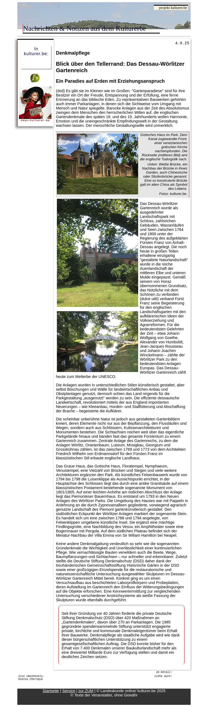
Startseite (51, 691)
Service (68, 691)
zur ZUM (85, 691)
